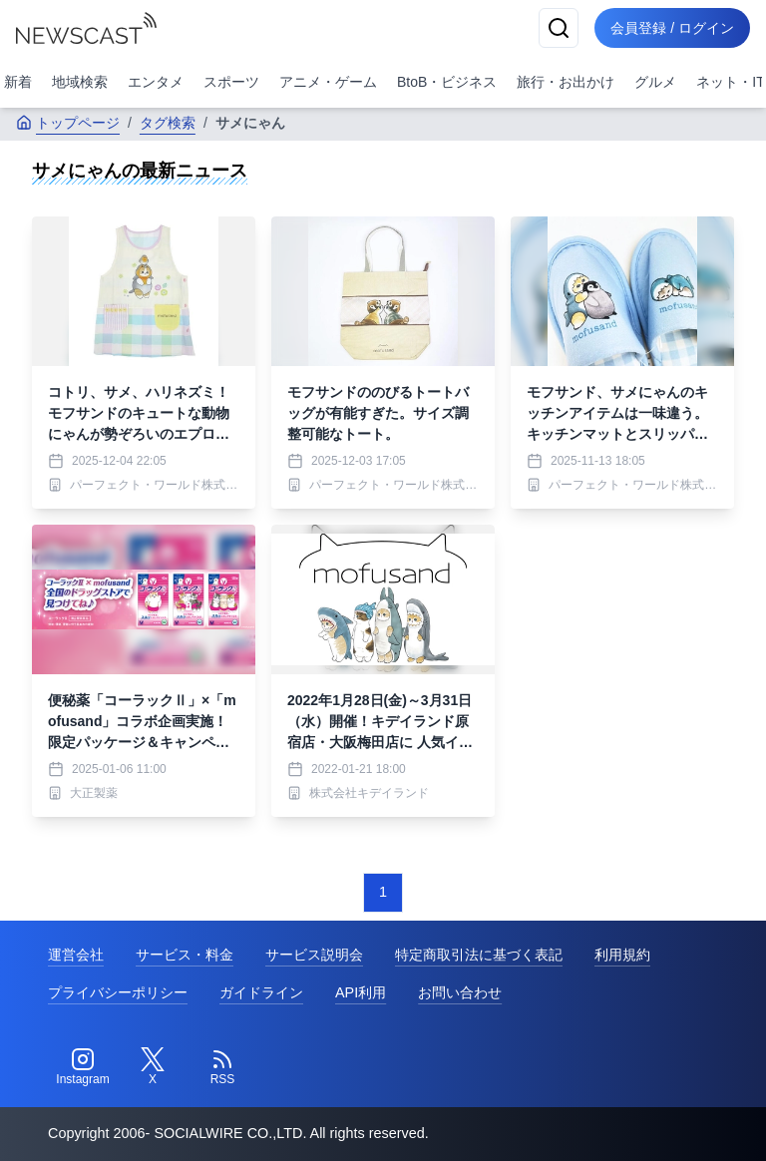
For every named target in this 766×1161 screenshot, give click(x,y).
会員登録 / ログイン (672, 28)
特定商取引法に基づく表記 (479, 955)
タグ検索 (167, 123)
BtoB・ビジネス (447, 82)
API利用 (360, 992)
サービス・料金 (184, 955)
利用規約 (622, 955)
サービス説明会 (314, 955)
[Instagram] (83, 1067)
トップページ (68, 123)
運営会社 (76, 955)
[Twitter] (153, 1067)
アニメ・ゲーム (328, 82)
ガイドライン (261, 992)
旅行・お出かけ (565, 82)
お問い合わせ (460, 992)
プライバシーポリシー (118, 992)
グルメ (655, 82)
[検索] (558, 28)
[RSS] (222, 1067)
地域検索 (80, 82)
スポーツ (231, 82)
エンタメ (156, 82)
